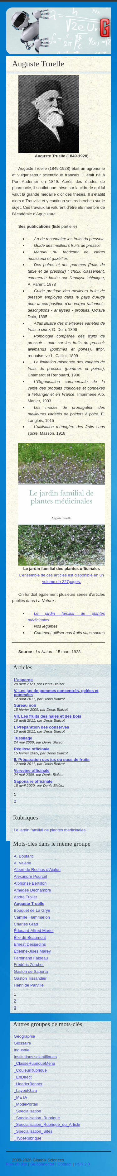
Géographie (24, 1036)
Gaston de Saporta (31, 971)
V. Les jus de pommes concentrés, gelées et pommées (56, 692)
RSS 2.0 (82, 1164)
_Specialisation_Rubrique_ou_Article (47, 1124)
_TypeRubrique (27, 1138)
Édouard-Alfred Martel (33, 930)
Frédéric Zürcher (29, 964)
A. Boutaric (24, 856)
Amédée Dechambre (32, 890)
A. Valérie (22, 863)
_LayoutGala (25, 1090)
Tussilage (23, 738)
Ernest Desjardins (30, 944)
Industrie (21, 1050)
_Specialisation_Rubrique (37, 1118)
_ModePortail (26, 1104)
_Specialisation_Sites (33, 1131)
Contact (65, 1164)
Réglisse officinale (31, 749)
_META (20, 1097)
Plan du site (16, 1164)
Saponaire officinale (33, 781)
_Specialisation (27, 1111)
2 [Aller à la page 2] (15, 801)
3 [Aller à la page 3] (15, 1007)
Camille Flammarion (32, 917)
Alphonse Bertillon (30, 883)
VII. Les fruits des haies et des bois (47, 716)
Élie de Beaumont (30, 937)
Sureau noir (25, 705)
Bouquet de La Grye (32, 910)
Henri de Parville (28, 985)
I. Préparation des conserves (41, 727)
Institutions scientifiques (35, 1056)
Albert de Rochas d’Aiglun (37, 869)
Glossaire (22, 1043)
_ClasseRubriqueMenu (34, 1063)
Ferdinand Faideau (31, 958)
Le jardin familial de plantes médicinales (49, 830)
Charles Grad (26, 924)
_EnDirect (23, 1077)
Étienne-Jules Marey (32, 951)
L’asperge (23, 679)
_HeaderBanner (28, 1084)
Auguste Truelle (29, 903)
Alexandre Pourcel (30, 876)
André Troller (25, 897)
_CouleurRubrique (30, 1070)
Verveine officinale (31, 770)
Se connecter (42, 1164)
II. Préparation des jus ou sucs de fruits (52, 759)
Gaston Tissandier (30, 978)
